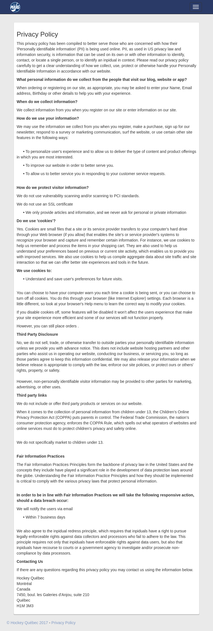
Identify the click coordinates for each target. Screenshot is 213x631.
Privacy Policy (63, 622)
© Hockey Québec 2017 (27, 622)
